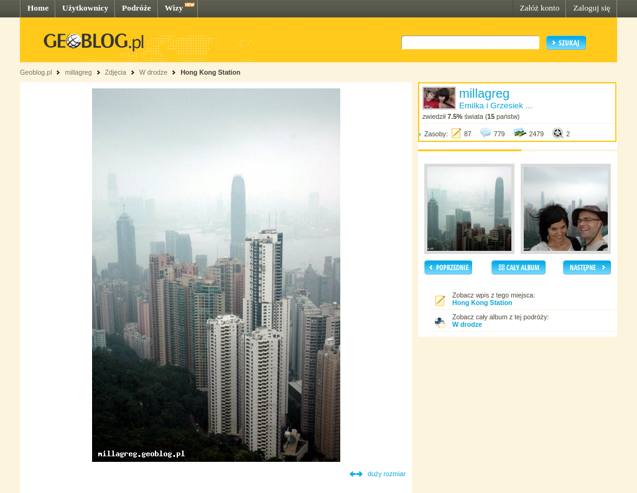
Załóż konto (539, 7)
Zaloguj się (591, 7)
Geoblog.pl (36, 72)
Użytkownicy (85, 7)
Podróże (136, 7)
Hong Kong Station (210, 72)
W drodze (153, 72)
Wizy (174, 7)
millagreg (78, 72)
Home (38, 7)
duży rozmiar (387, 473)
